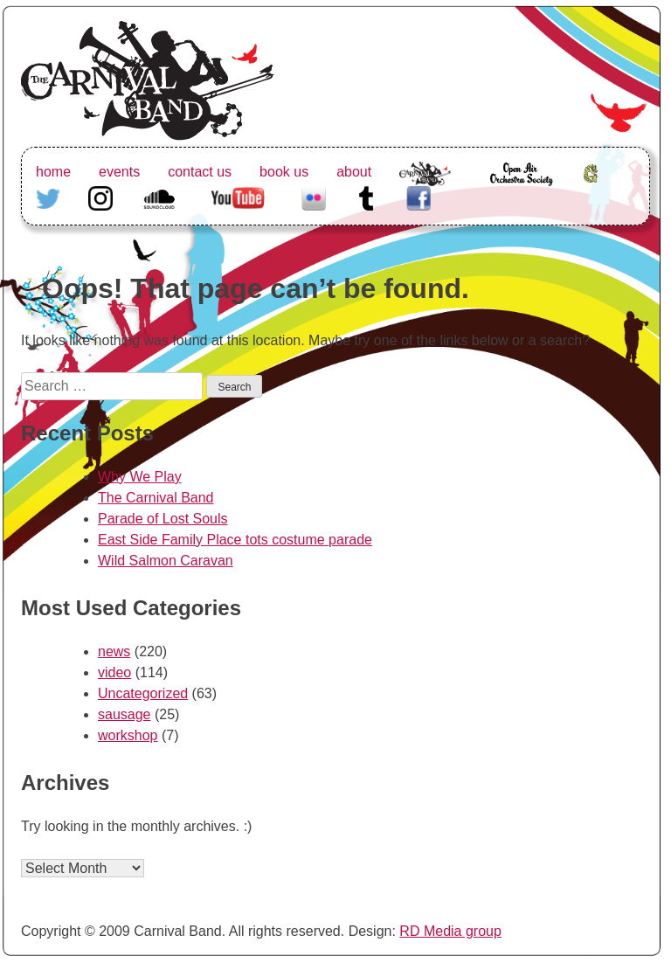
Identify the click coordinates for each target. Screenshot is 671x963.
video (114, 672)
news (114, 651)
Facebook (418, 196)
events (119, 171)
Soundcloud (162, 196)
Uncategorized (143, 693)
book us (283, 171)
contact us (200, 171)
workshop (127, 735)
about (353, 171)
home (53, 171)
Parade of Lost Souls (163, 518)
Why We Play (140, 476)
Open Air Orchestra (520, 182)
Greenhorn (593, 171)
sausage (124, 714)
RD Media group (450, 931)
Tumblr (366, 196)
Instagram (100, 196)
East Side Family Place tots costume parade (235, 539)
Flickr (313, 196)
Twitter (48, 196)
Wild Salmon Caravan (165, 560)
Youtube (236, 196)
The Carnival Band (425, 192)
